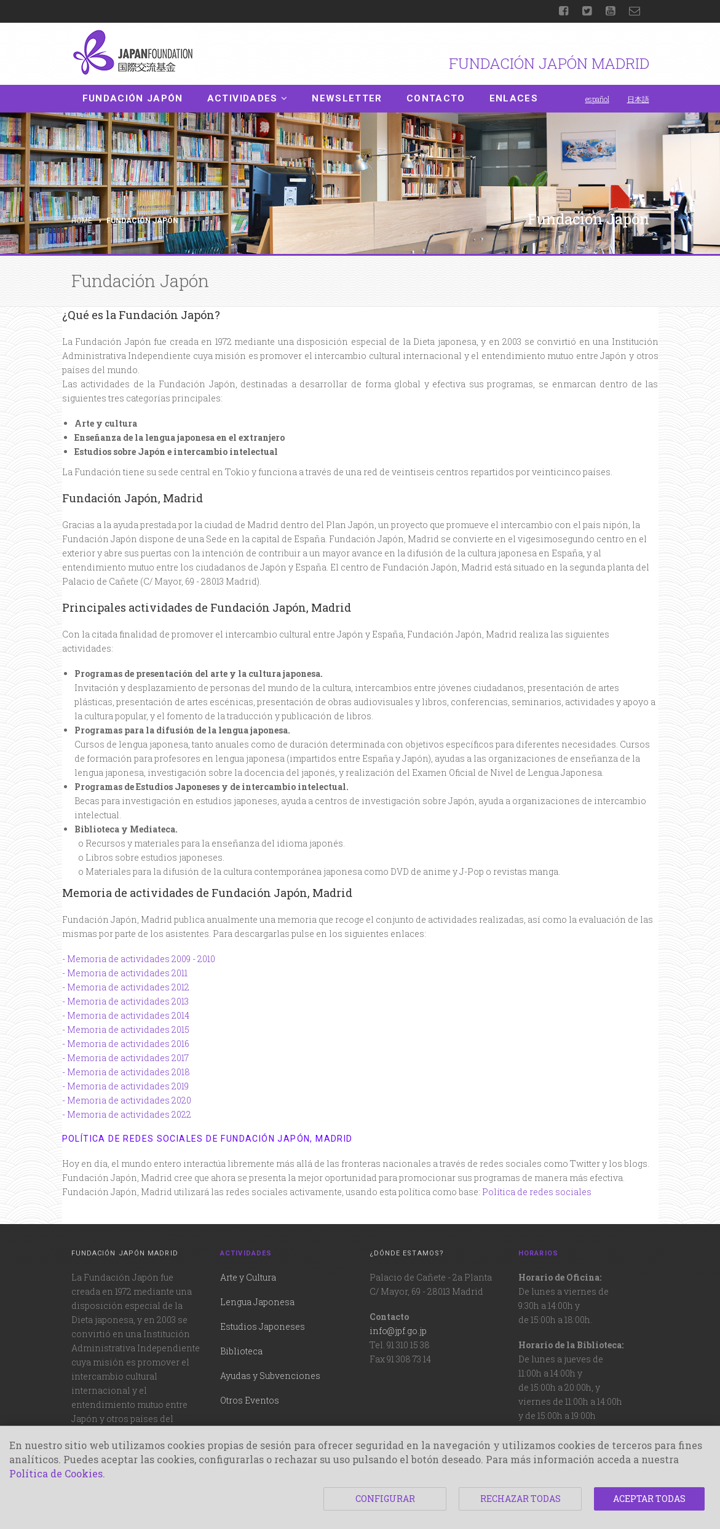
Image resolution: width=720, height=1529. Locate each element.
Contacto (435, 98)
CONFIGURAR (385, 1498)
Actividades (247, 98)
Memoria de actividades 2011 (127, 973)
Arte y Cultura (248, 1277)
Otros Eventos (249, 1400)
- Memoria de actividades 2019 (125, 1086)
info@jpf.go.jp (398, 1331)
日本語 (638, 99)
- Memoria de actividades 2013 (125, 1001)
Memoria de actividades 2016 (128, 1043)
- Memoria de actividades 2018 (126, 1072)
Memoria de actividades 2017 (128, 1058)
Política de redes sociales (536, 1192)
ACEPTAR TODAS (649, 1498)
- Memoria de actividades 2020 (126, 1100)
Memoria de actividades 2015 (128, 1029)
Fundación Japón (132, 98)
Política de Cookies (56, 1473)
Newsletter (347, 98)
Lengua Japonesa (257, 1302)
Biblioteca (241, 1351)
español (597, 99)
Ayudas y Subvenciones (270, 1375)
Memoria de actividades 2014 (128, 1015)
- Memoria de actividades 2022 (126, 1114)
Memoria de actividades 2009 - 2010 (141, 959)
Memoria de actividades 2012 (128, 987)
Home (81, 220)
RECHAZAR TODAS (520, 1498)
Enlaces (513, 98)
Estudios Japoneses (262, 1326)
